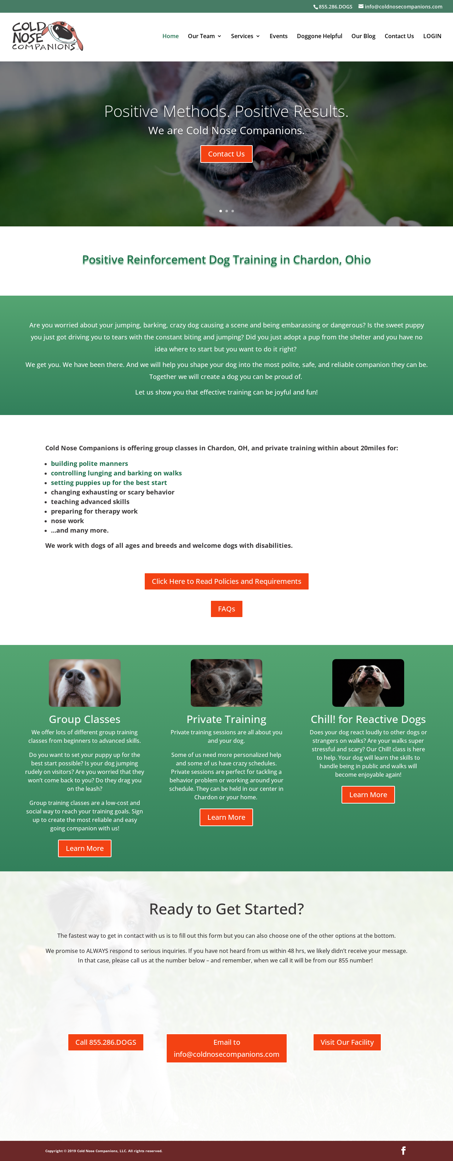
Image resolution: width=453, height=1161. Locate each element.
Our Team (201, 37)
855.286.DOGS (335, 6)
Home (170, 37)
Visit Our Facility (347, 1042)
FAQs (226, 609)
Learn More (85, 848)
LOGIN (432, 37)
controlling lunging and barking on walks (116, 473)
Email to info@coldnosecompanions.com (227, 1048)
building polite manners (89, 463)
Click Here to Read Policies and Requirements (227, 581)
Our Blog (363, 37)
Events (279, 37)
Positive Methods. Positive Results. (226, 111)
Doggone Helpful (319, 37)
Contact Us (399, 37)
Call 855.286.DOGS (105, 1042)
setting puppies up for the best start (109, 482)
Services (242, 37)
